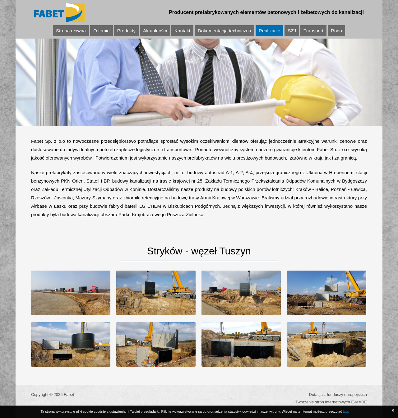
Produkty (126, 30)
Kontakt (182, 30)
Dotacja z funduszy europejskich (338, 394)
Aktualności (155, 30)
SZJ (292, 30)
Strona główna (71, 30)
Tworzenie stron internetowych (322, 402)
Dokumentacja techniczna (224, 30)
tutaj (346, 411)
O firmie (101, 30)
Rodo (336, 30)
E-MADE (359, 402)
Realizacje (269, 30)
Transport (313, 30)
